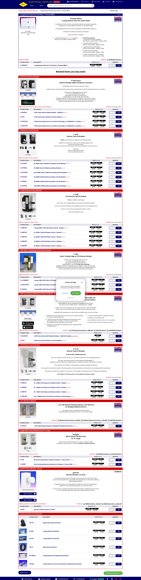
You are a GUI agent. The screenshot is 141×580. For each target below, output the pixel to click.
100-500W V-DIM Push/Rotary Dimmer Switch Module (50, 186)
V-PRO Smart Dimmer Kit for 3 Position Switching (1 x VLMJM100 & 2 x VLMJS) (57, 126)
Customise (65, 293)
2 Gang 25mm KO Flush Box (51, 531)
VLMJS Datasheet (100, 330)
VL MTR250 (23, 163)
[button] (81, 282)
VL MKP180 (23, 232)
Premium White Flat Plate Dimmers (28, 11)
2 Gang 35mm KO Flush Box (51, 538)
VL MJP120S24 (24, 285)
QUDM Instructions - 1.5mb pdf (112, 504)
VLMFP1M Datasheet (115, 420)
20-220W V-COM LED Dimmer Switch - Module (47, 237)
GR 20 (31, 547)
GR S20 (31, 523)
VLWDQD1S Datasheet (114, 60)
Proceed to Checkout (114, 572)
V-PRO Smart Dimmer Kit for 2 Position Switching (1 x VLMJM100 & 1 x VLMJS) (57, 121)
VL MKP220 (23, 237)
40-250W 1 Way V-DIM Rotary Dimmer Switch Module (50, 163)
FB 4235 (31, 564)
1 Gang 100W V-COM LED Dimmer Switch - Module (49, 228)
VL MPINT (23, 464)
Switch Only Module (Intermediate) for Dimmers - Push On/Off (53, 464)
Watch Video (28, 494)
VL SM (22, 460)
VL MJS (22, 117)
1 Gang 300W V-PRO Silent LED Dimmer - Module (48, 289)
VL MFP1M (23, 426)
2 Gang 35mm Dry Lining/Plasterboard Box (56, 556)
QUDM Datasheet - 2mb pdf (92, 504)
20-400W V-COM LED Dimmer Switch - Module (47, 241)
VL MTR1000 (24, 172)
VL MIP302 (23, 383)
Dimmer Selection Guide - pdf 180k (69, 420)
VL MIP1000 (23, 396)
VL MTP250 (23, 177)
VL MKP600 (23, 246)
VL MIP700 (23, 392)
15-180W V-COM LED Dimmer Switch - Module (47, 232)
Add (119, 65)
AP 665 (31, 531)
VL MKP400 (23, 241)
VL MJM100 (23, 112)
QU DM (22, 509)
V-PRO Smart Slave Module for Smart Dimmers (48, 117)
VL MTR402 (23, 168)
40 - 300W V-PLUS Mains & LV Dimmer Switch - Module (50, 383)
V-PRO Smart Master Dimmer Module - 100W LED (48, 112)
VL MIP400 (23, 387)
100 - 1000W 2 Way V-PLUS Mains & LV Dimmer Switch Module (52, 396)
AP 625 (31, 538)
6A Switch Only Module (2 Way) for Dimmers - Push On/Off (51, 460)
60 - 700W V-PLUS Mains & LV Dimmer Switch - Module (50, 392)
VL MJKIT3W (24, 126)
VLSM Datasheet (116, 454)
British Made (74, 336)
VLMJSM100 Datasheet (114, 330)
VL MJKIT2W (24, 121)
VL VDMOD (23, 181)
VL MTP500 (23, 186)
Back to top (25, 572)
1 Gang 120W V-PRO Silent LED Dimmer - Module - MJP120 (51, 280)
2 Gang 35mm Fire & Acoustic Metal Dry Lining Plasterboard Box (62, 564)
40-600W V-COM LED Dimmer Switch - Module (47, 246)
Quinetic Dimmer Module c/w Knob (44, 509)
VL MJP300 (23, 289)
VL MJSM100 (24, 336)
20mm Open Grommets (50, 547)
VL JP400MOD (24, 280)
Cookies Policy (70, 298)
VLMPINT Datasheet (102, 454)
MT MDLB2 (32, 556)
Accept (76, 293)
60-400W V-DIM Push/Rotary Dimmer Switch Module (49, 181)
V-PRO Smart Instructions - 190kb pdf (81, 330)
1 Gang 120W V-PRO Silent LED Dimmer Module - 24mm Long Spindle (54, 285)
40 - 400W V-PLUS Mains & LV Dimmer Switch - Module (50, 387)
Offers (42, 6)
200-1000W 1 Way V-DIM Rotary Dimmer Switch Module (50, 172)
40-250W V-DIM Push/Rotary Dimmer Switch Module (49, 177)
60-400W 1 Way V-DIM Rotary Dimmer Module (47, 168)
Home (32, 6)
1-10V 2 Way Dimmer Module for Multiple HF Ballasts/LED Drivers (53, 426)
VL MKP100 (23, 228)
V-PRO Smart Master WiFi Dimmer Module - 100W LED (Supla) (52, 336)
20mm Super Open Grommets (52, 523)
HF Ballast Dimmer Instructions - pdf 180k (94, 420)
